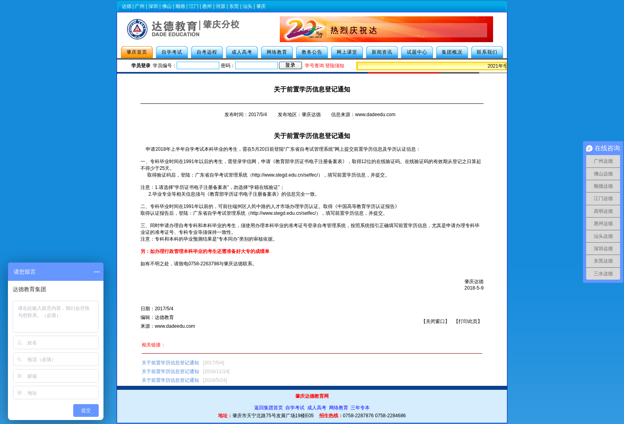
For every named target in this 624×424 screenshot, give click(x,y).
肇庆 (261, 6)
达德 (126, 6)
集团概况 (452, 52)
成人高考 (242, 52)
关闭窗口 (435, 321)
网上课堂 (347, 52)
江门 (194, 6)
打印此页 (468, 321)
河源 (220, 6)
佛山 (167, 6)
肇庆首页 (137, 52)
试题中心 (417, 52)
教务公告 (312, 52)
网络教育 (277, 52)
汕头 (247, 6)
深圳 (153, 6)
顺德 (180, 6)
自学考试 (172, 52)
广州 (139, 6)
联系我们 (487, 52)
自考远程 (207, 52)
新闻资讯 (382, 52)
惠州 (207, 6)
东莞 (234, 6)
